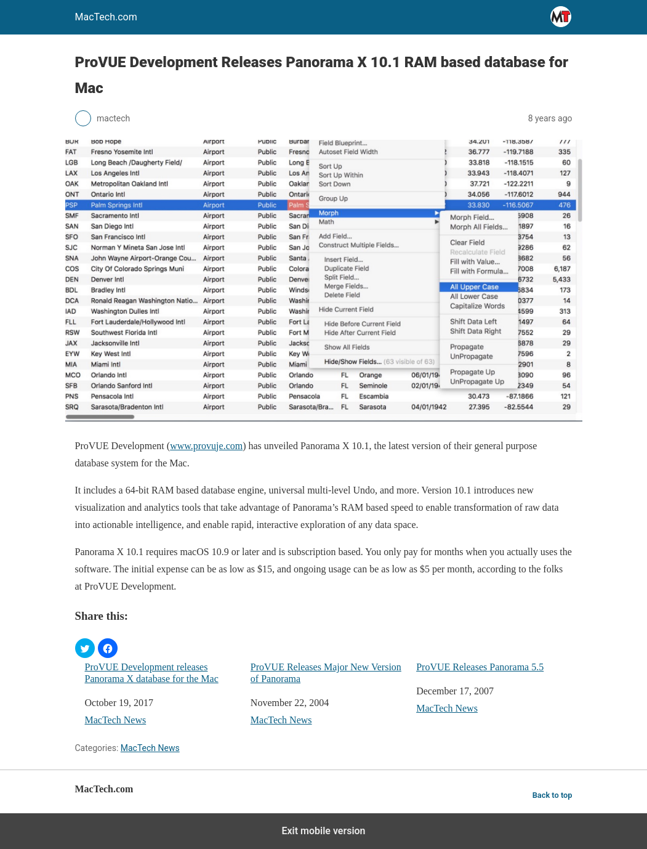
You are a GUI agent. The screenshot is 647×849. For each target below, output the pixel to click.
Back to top (552, 795)
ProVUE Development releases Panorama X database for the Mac (152, 673)
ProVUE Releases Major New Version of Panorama (326, 673)
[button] (85, 648)
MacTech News (116, 720)
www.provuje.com (206, 446)
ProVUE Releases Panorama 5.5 (480, 667)
